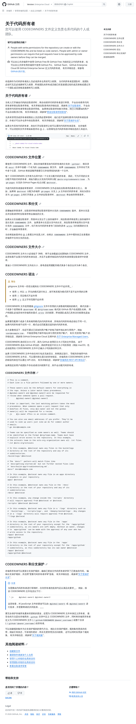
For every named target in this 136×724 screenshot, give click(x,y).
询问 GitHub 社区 (77, 692)
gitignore (38, 306)
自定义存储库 (36, 10)
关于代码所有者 (51, 10)
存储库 (9, 10)
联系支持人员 (76, 696)
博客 (59, 714)
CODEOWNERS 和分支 (23, 203)
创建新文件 (15, 651)
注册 (130, 4)
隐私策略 (8, 698)
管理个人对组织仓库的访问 (22, 658)
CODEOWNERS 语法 (21, 274)
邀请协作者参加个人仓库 (21, 654)
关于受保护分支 (71, 120)
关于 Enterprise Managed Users (72, 336)
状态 (38, 714)
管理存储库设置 (21, 10)
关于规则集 (37, 635)
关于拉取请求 (74, 105)
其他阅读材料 (16, 644)
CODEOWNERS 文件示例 (21, 373)
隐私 (32, 714)
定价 (44, 714)
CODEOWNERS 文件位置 (24, 157)
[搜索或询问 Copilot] (79, 4)
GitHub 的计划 (18, 71)
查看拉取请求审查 (18, 665)
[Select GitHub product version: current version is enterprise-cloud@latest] (39, 4)
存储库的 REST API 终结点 (72, 359)
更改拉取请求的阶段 (56, 111)
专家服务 (51, 714)
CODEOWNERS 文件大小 (24, 247)
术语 (26, 714)
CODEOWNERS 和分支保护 (26, 564)
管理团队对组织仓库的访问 (22, 662)
